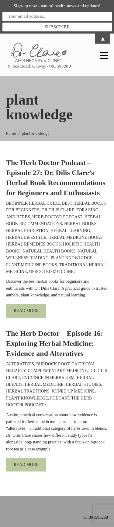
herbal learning (70, 230)
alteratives (20, 364)
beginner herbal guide (33, 203)
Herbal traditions (28, 391)
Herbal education (27, 230)
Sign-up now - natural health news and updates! (56, 5)
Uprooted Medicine (51, 271)
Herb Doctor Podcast (57, 217)
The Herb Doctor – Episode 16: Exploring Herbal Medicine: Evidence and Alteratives (54, 343)
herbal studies (83, 384)
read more (26, 310)
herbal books (80, 223)
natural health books (48, 251)
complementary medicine (57, 370)
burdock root (52, 364)
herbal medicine (44, 384)
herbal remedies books (33, 244)
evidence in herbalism (48, 377)
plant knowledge (72, 258)
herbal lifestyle (26, 237)
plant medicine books (31, 265)
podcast (59, 398)
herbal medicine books (75, 237)
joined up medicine (73, 391)
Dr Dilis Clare (57, 210)
